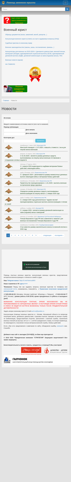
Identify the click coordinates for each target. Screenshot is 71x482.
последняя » (59, 235)
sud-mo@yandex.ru (37, 311)
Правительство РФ (41, 172)
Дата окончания (31, 133)
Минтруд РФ (40, 208)
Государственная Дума (46, 225)
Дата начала (30, 130)
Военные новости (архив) (14, 60)
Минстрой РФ (41, 145)
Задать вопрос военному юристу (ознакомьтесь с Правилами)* (19, 20)
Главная (6, 100)
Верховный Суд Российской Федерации (49, 216)
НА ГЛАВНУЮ (10, 64)
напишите (60, 326)
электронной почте (10, 289)
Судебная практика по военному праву (18, 43)
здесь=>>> (24, 284)
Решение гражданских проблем (19, 89)
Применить (40, 141)
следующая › (47, 235)
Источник (7, 118)
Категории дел (9, 137)
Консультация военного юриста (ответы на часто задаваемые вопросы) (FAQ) (32, 39)
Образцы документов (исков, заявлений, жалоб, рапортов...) (26, 34)
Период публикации (11, 127)
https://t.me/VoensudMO (27, 280)
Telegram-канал (12, 280)
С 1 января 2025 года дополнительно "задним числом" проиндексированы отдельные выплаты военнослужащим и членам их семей (36, 202)
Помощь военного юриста (21, 2)
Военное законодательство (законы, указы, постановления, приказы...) (29, 47)
